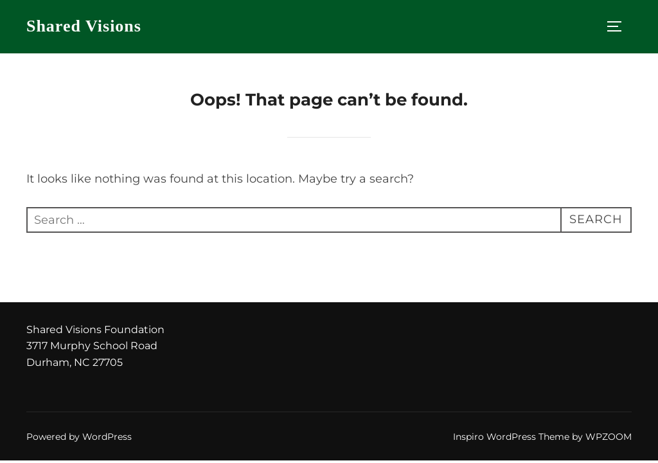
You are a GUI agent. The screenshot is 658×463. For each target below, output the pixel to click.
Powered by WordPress (79, 436)
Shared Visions (83, 26)
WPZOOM (608, 436)
